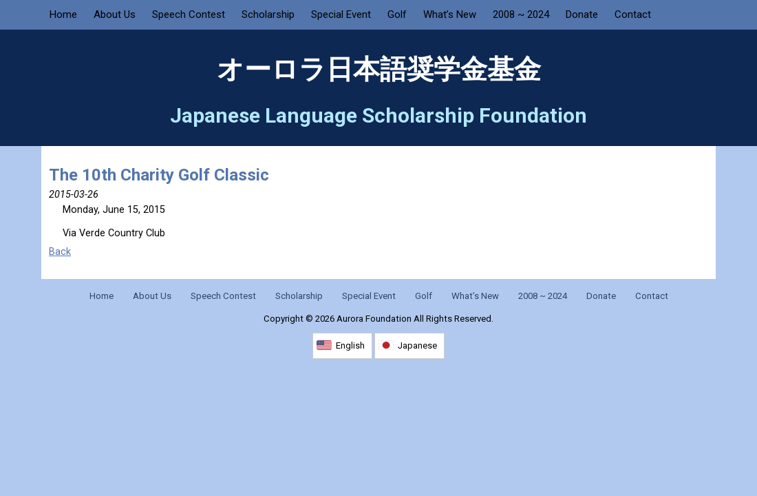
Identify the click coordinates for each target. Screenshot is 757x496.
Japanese (417, 345)
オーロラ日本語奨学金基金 (379, 69)
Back (60, 252)
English (350, 345)
